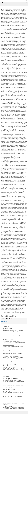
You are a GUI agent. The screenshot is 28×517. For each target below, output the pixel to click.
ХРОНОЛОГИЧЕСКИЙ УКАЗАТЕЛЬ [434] (11, 378)
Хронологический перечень (8, 339)
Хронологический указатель (8, 345)
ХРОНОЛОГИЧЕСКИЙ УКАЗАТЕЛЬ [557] (11, 361)
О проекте (12, 411)
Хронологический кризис (8, 328)
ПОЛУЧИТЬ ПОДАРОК (5, 321)
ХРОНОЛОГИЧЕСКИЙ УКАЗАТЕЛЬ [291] (11, 356)
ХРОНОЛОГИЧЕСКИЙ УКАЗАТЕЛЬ (10, 367)
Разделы (15, 411)
